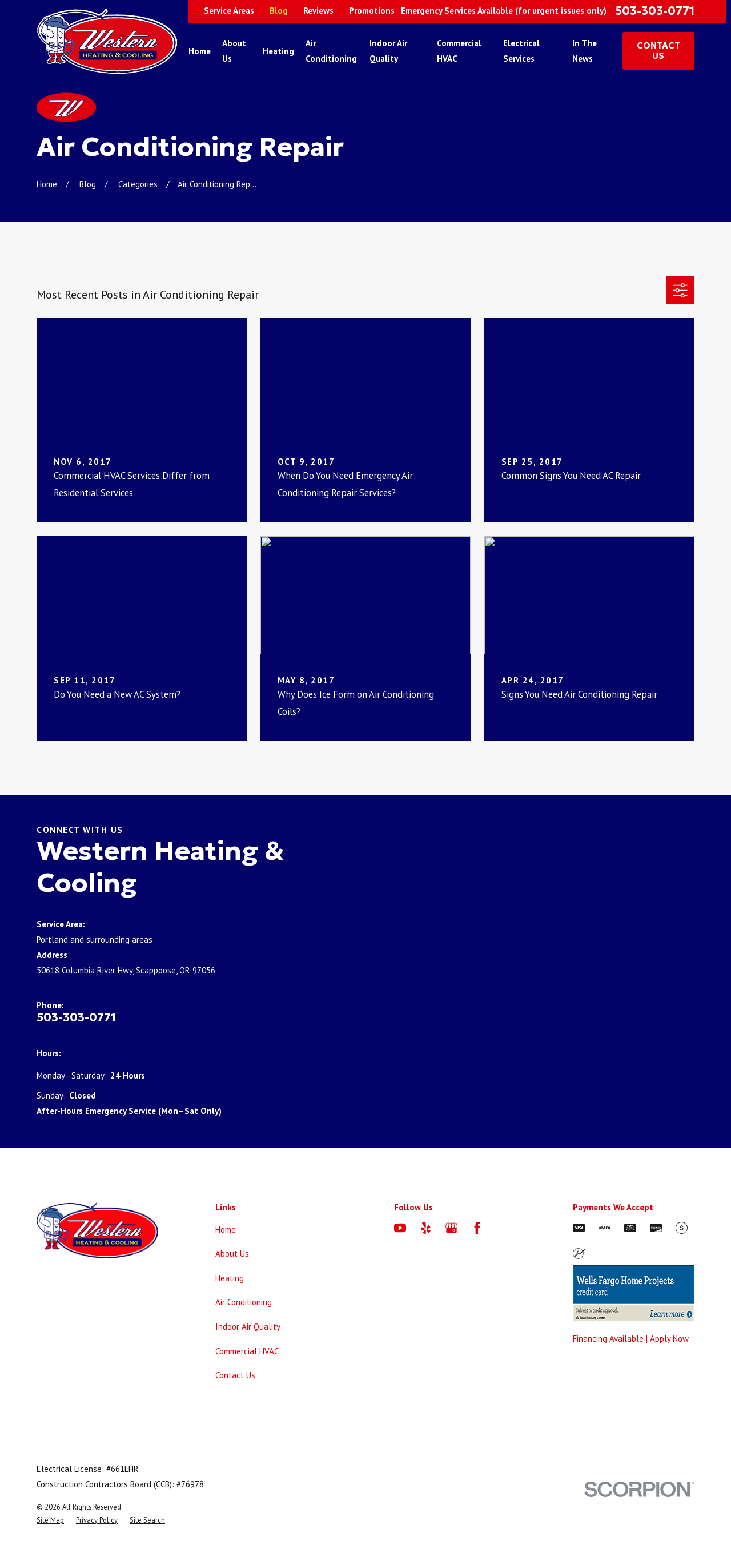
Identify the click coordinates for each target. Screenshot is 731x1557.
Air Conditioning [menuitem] (331, 51)
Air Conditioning (243, 1302)
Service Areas (229, 10)
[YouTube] (400, 1228)
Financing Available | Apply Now (631, 1338)
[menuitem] (50, 1520)
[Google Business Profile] (451, 1228)
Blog (279, 10)
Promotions (372, 10)
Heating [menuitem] (278, 51)
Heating (229, 1278)
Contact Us (235, 1375)
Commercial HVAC (247, 1351)
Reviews (318, 10)
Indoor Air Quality (247, 1326)
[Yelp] (426, 1228)
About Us (232, 1253)
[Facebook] (477, 1228)
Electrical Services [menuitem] (521, 51)
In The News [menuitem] (584, 51)
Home (225, 1229)
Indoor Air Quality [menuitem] (388, 51)
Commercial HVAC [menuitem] (459, 51)
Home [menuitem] (199, 51)
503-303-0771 (654, 11)
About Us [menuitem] (234, 51)
